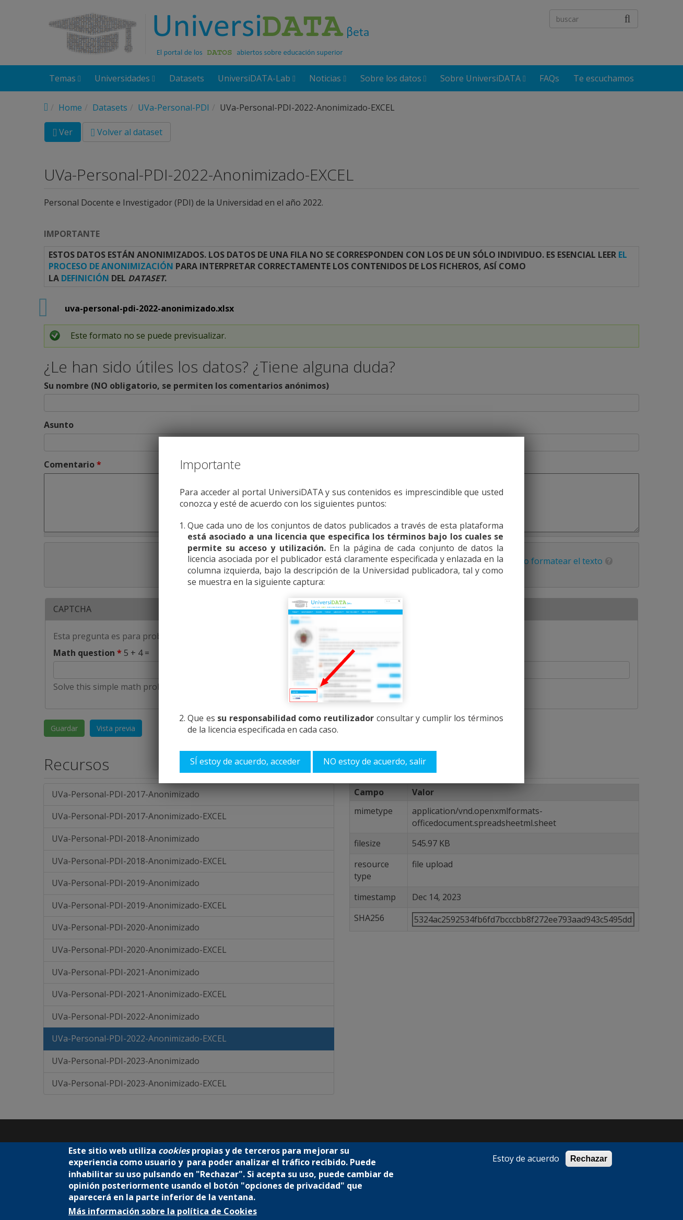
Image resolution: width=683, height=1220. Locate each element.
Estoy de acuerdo (525, 1158)
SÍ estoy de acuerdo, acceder (245, 761)
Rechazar (588, 1158)
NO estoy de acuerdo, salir (374, 761)
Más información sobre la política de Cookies (162, 1211)
